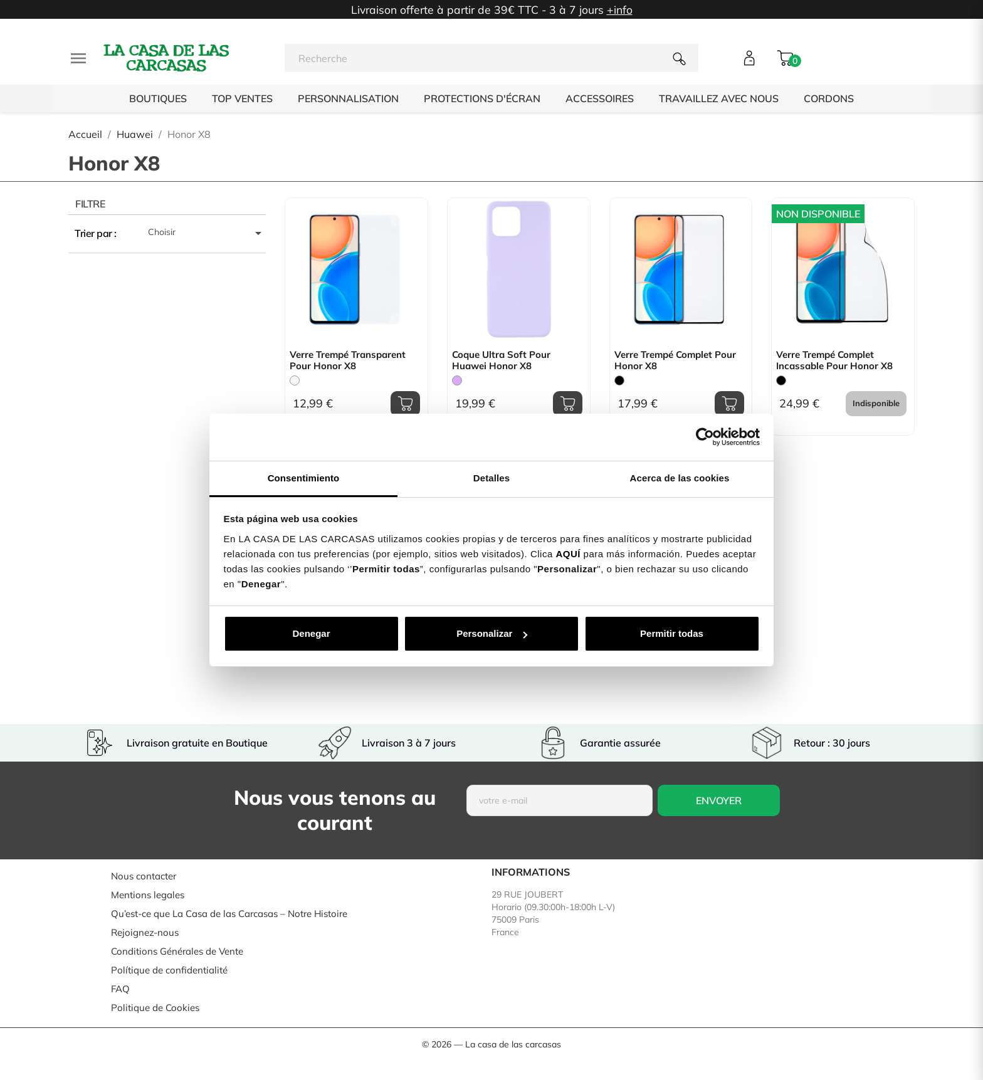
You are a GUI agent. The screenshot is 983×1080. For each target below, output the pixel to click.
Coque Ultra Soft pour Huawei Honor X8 (501, 360)
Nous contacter (143, 876)
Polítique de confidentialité (169, 970)
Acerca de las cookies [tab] (680, 478)
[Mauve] (457, 380)
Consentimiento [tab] (304, 478)
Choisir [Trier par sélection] (207, 233)
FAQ (120, 989)
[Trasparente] (295, 380)
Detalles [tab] (491, 478)
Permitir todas (671, 633)
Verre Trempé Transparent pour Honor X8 (348, 360)
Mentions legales (147, 895)
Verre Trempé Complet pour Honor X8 (675, 360)
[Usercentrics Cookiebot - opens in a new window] (705, 436)
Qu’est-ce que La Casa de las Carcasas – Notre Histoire (229, 914)
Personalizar (491, 633)
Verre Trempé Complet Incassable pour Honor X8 (834, 360)
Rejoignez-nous (145, 932)
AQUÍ (568, 553)
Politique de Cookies (155, 1008)
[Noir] (619, 380)
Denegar (311, 633)
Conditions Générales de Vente (177, 951)
